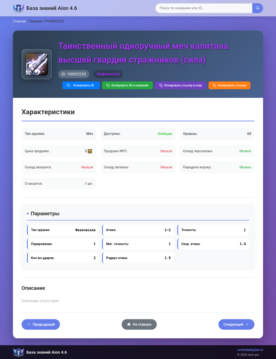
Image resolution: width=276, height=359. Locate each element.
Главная (19, 21)
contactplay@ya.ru (250, 350)
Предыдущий (41, 324)
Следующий (236, 324)
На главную (139, 324)
